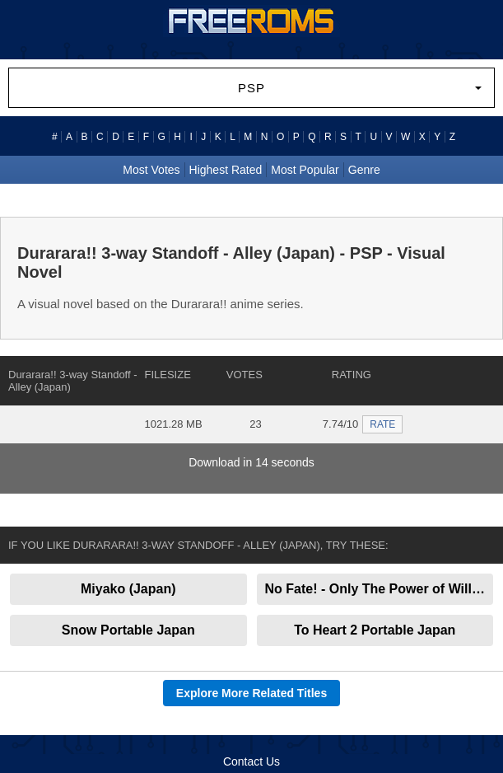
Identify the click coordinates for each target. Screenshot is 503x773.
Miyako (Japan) (128, 589)
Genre (364, 169)
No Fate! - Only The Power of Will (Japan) (379, 589)
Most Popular (304, 169)
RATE (382, 424)
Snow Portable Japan (128, 630)
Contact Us (251, 761)
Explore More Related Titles (251, 693)
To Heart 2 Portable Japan (374, 630)
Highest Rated (226, 169)
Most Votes (151, 169)
